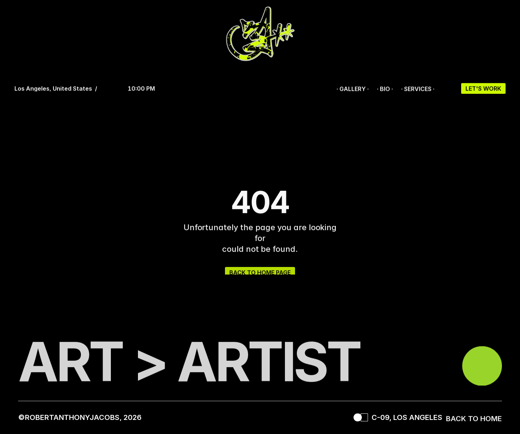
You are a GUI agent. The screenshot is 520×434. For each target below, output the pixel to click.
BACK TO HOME (474, 420)
